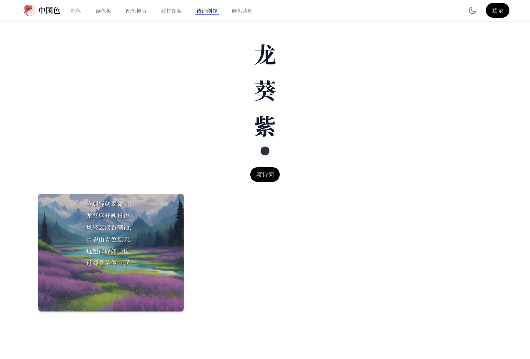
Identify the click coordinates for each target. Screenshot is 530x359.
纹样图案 (171, 10)
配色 (76, 10)
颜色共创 (242, 10)
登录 (498, 10)
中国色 (49, 10)
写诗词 (265, 174)
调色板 (103, 10)
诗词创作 (207, 10)
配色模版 (136, 10)
